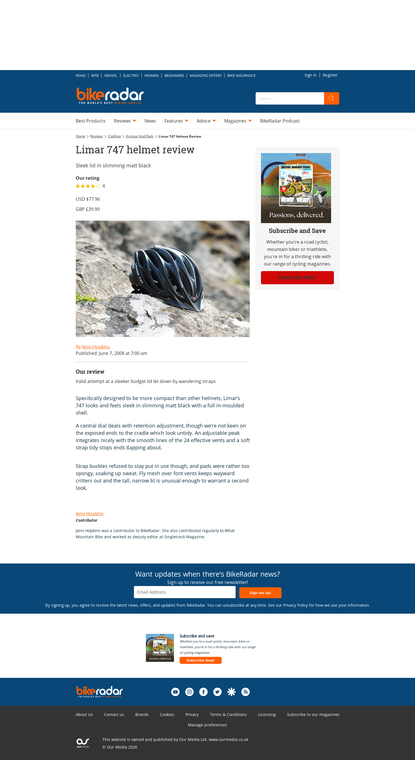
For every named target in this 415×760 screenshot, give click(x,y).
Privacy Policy (295, 605)
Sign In (310, 75)
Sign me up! (260, 593)
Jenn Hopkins (90, 513)
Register (330, 75)
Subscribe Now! (200, 660)
